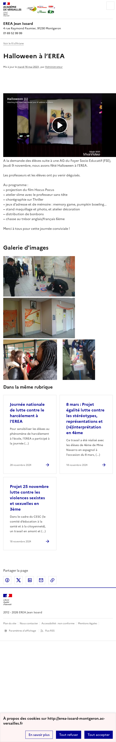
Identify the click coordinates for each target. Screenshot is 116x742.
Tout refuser (68, 734)
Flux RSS (50, 631)
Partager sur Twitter (18, 580)
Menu (110, 6)
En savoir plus (39, 734)
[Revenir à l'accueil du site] (7, 599)
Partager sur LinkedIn (30, 580)
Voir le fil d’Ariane (13, 43)
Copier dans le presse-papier (52, 580)
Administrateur (54, 67)
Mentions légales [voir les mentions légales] (87, 623)
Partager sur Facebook (7, 580)
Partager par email (41, 580)
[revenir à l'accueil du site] (58, 23)
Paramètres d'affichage (22, 631)
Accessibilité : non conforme (58, 623)
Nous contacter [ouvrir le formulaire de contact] (29, 623)
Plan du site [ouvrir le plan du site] (9, 623)
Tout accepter (99, 734)
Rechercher (99, 6)
